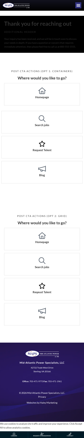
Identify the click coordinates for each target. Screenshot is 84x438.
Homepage (42, 97)
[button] (78, 5)
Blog (42, 175)
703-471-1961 (55, 381)
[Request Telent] (42, 143)
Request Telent (42, 150)
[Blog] (42, 168)
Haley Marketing (48, 402)
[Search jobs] (42, 118)
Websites (32, 402)
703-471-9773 (36, 381)
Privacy (42, 396)
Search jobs (42, 125)
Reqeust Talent (42, 292)
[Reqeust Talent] (42, 285)
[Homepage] (42, 90)
